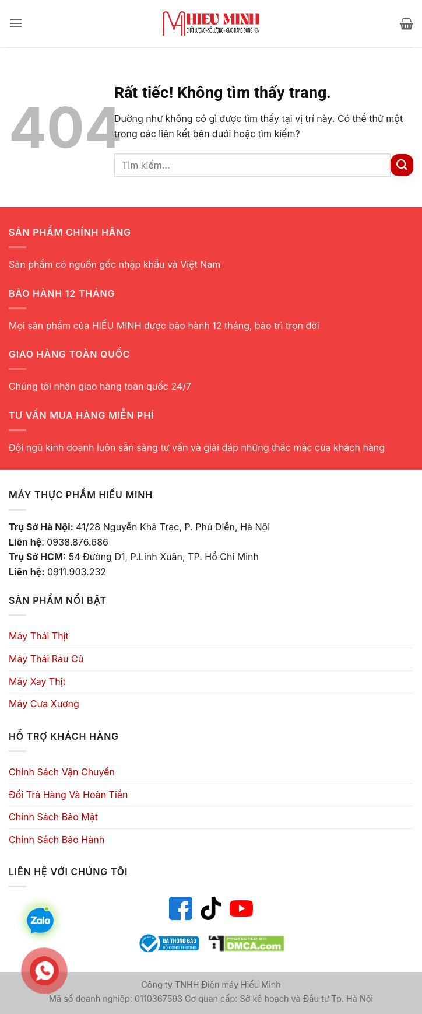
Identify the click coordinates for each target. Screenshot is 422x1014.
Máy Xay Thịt (37, 681)
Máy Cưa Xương (44, 703)
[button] (16, 23)
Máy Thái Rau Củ (46, 659)
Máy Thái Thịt (39, 636)
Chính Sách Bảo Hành (56, 839)
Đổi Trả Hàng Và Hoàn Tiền (68, 794)
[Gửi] (402, 165)
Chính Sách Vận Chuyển (62, 772)
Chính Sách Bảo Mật (53, 817)
